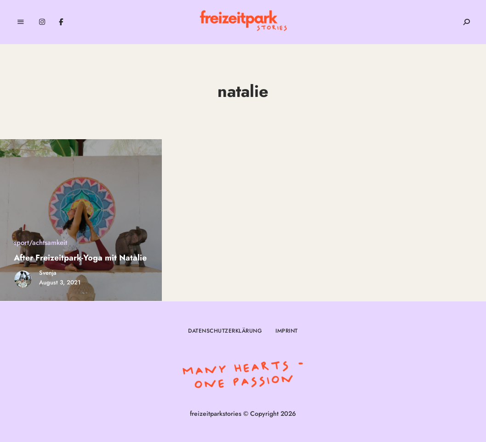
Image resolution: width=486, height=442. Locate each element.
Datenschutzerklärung (225, 331)
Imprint (286, 331)
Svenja (48, 272)
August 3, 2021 (59, 282)
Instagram (42, 22)
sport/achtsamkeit (40, 243)
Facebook (61, 22)
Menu (20, 22)
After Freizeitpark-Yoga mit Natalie (80, 258)
